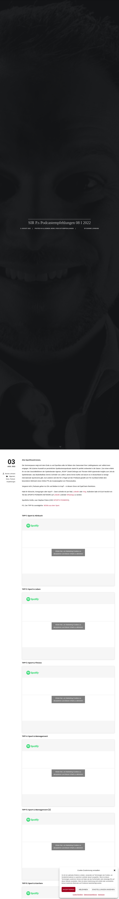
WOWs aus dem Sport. (52, 505)
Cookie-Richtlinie (78, 894)
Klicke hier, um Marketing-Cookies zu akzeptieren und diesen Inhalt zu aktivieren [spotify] (68, 552)
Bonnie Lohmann (10, 473)
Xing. (85, 492)
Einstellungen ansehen (103, 889)
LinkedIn (57, 495)
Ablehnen (83, 889)
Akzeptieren (68, 889)
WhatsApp (70, 495)
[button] (114, 870)
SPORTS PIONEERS (61, 500)
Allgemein (12, 476)
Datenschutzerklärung (90, 894)
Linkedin (76, 492)
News (7, 479)
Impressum (101, 894)
